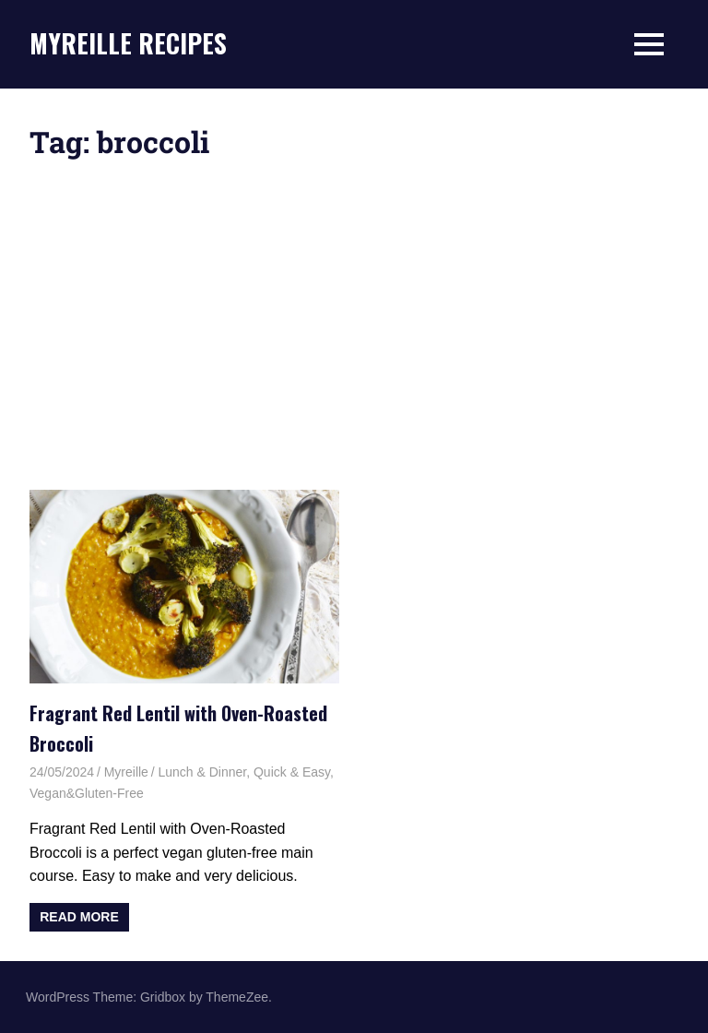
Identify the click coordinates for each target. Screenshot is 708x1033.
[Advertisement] (354, 324)
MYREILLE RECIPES (128, 43)
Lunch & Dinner (202, 772)
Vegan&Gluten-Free (87, 793)
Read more (79, 916)
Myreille (126, 772)
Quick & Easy (292, 772)
